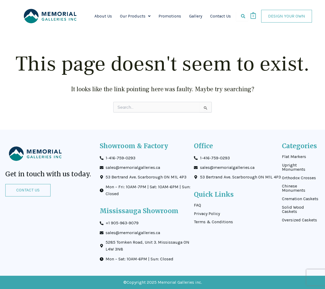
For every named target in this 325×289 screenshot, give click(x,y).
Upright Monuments (293, 167)
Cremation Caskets (300, 199)
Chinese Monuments (293, 188)
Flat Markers (294, 156)
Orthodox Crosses (299, 178)
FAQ (197, 205)
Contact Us (220, 16)
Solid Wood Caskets (293, 209)
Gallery (195, 16)
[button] (135, 16)
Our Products (135, 16)
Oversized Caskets (299, 220)
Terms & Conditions (213, 222)
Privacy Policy (207, 213)
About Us (103, 16)
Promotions (170, 16)
